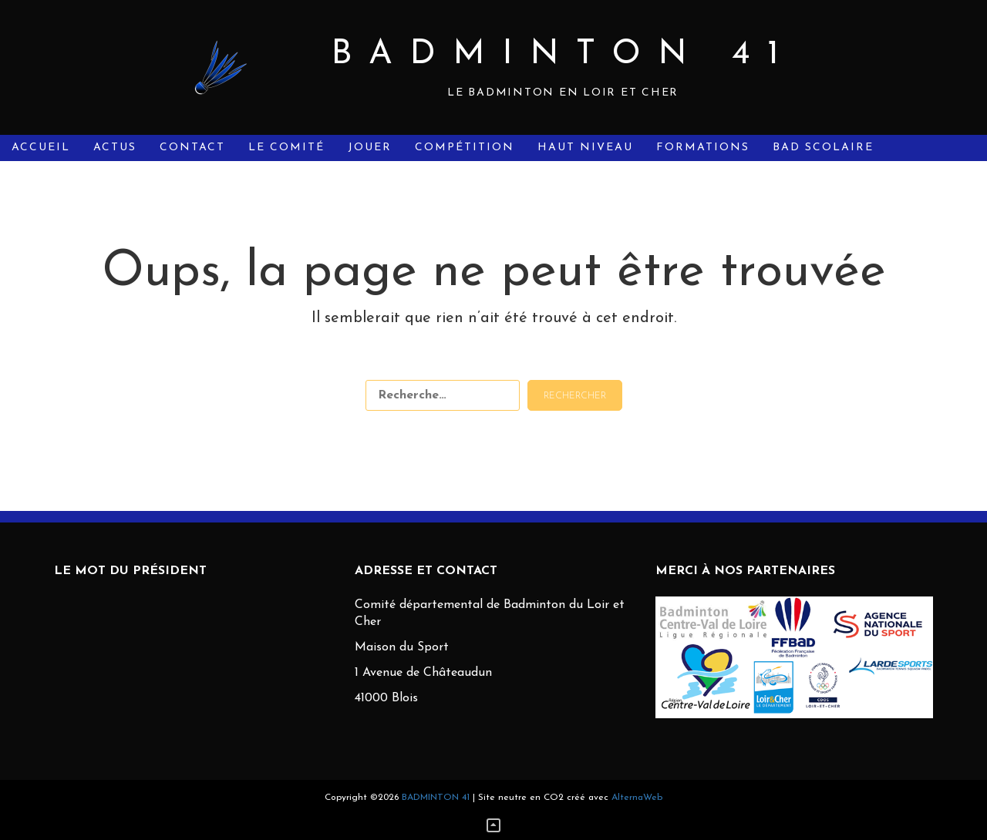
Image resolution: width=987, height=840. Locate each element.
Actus (114, 147)
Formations (703, 147)
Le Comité (286, 147)
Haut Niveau (585, 147)
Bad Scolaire (823, 147)
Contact (192, 147)
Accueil (41, 147)
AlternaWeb (636, 797)
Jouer (370, 147)
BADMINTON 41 (563, 55)
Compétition (464, 147)
